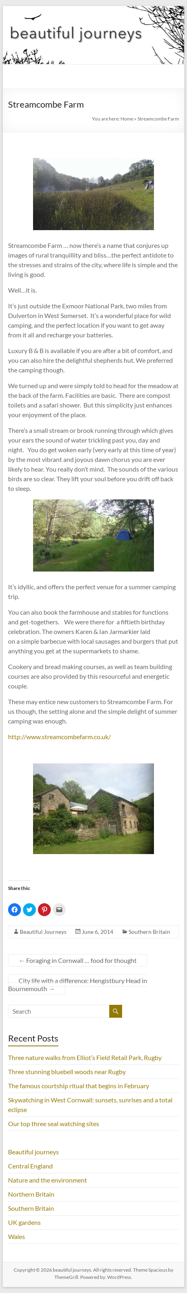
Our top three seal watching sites (53, 1123)
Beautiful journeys (33, 1152)
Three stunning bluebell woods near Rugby (67, 1071)
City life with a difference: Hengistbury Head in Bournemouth (77, 984)
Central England (30, 1166)
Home (127, 119)
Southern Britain (149, 931)
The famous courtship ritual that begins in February (78, 1085)
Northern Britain (31, 1194)
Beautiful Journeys (43, 931)
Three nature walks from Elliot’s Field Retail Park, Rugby (85, 1057)
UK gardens (24, 1222)
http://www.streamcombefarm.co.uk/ (59, 736)
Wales (16, 1236)
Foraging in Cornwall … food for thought (78, 960)
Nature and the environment (47, 1180)
